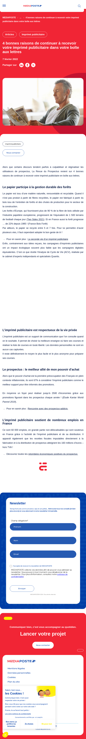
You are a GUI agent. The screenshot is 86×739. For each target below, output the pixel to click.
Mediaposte (9, 17)
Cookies (12, 677)
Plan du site (14, 682)
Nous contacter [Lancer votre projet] (43, 645)
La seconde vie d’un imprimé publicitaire (48, 239)
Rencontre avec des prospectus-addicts (48, 408)
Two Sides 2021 (35, 219)
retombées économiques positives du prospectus (53, 454)
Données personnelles (19, 673)
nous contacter (13, 153)
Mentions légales (16, 668)
